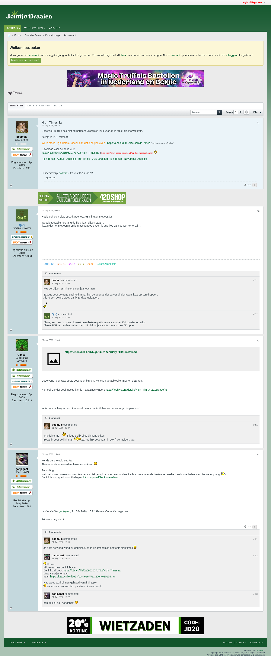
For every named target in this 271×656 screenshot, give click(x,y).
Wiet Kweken (33, 28)
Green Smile (17, 642)
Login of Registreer (253, 2)
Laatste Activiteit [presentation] (38, 105)
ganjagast (64, 511)
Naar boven (256, 642)
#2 (258, 211)
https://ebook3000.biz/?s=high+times (128, 142)
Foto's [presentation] (58, 105)
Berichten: (19, 168)
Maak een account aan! (25, 60)
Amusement (70, 35)
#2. (255, 280)
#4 (258, 455)
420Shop (54, 28)
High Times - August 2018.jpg (59, 158)
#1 (258, 122)
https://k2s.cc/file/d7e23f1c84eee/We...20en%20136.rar (82, 576)
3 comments (55, 532)
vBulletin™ (260, 650)
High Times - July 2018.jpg (92, 158)
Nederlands (39, 642)
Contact (241, 642)
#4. (255, 539)
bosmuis (64, 173)
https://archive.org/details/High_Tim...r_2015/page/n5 (136, 389)
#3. (255, 425)
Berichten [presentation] (16, 105)
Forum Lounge (52, 35)
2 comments (55, 273)
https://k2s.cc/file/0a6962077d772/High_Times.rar (71, 152)
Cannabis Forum (33, 35)
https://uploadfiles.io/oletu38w (100, 477)
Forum (17, 35)
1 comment (54, 418)
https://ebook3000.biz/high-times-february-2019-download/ (101, 352)
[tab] (16, 105)
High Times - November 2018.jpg (128, 158)
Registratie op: (19, 162)
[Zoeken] (206, 112)
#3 (258, 340)
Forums (12, 28)
